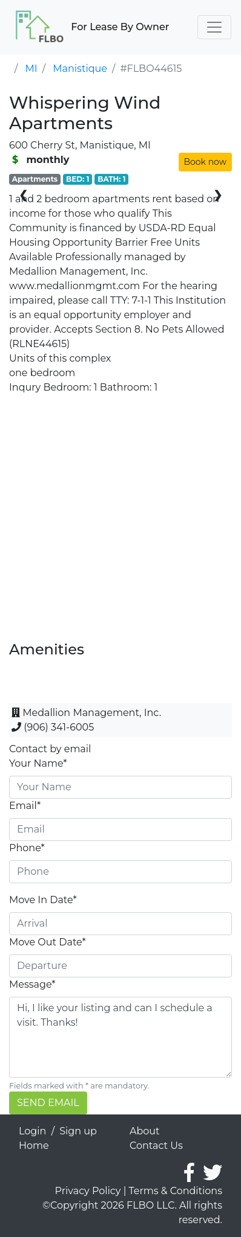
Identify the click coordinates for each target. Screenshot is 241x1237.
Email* (25, 805)
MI (31, 68)
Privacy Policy (88, 1191)
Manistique (80, 68)
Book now (205, 161)
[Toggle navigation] (214, 27)
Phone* (27, 848)
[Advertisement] (120, 521)
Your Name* (38, 763)
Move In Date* (43, 900)
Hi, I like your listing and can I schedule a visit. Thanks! (120, 1037)
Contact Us (156, 1145)
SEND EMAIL (48, 1102)
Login (32, 1131)
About (145, 1131)
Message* (32, 984)
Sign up (78, 1131)
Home (34, 1145)
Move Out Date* (47, 942)
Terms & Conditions (175, 1191)
